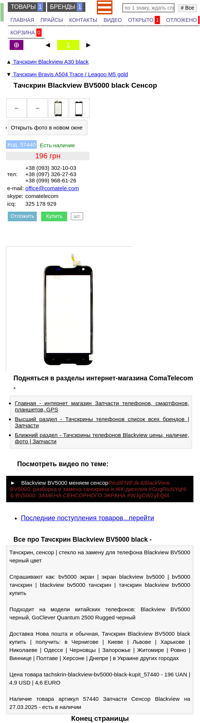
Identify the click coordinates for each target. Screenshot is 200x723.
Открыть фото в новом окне (47, 127)
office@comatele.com (52, 188)
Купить (54, 216)
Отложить (22, 216)
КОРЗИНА (26, 32)
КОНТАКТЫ (83, 20)
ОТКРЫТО (144, 20)
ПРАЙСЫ (51, 20)
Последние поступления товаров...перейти (87, 518)
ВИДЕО (113, 20)
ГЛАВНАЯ (22, 20)
